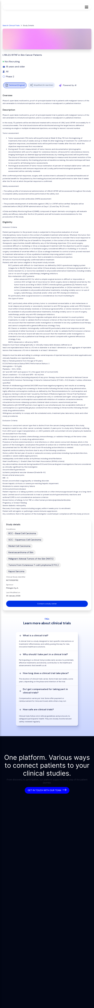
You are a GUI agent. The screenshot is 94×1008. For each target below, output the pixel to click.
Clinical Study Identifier (15, 577)
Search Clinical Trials (11, 25)
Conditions (11, 529)
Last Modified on (13, 592)
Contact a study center (47, 604)
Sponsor (9, 585)
